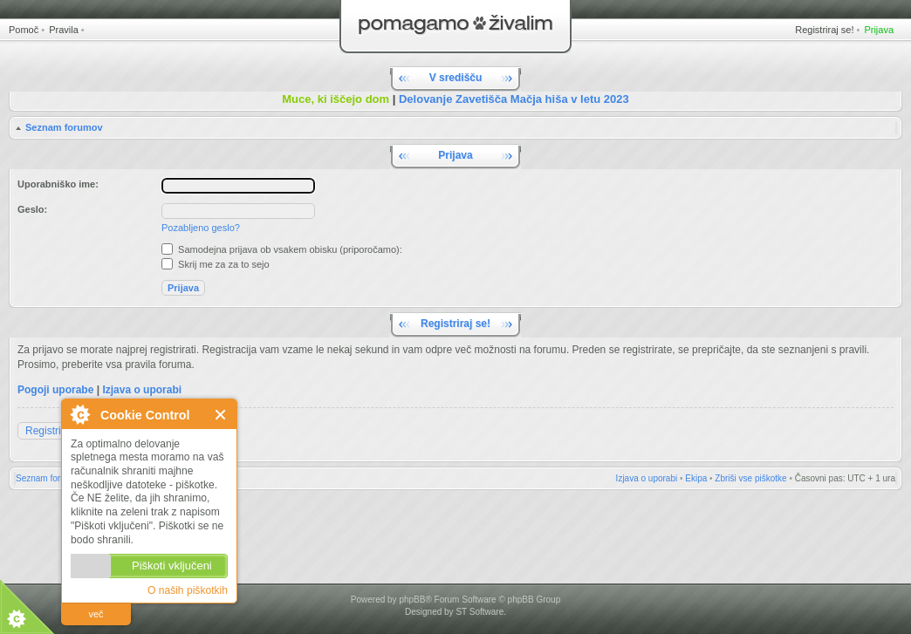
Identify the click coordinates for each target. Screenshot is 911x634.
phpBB (412, 599)
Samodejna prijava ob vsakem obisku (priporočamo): (281, 249)
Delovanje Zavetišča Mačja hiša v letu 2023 (514, 99)
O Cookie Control (79, 414)
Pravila (64, 29)
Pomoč (23, 29)
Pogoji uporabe (55, 390)
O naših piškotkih (187, 590)
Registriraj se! (824, 29)
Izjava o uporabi (142, 390)
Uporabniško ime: (58, 184)
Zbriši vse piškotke (750, 478)
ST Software (479, 612)
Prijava (879, 29)
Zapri (221, 414)
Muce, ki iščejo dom (335, 99)
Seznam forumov (64, 127)
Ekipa (696, 478)
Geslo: (32, 209)
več (95, 614)
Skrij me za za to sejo (215, 264)
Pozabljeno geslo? (200, 227)
